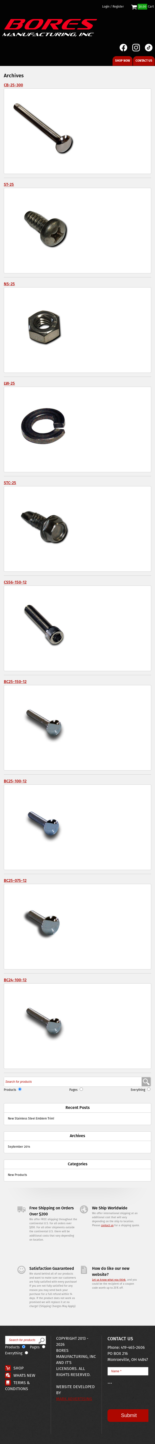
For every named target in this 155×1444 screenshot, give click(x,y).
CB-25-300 (13, 85)
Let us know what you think (109, 1280)
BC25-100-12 (15, 781)
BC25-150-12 (15, 682)
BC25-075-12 (15, 881)
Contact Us (144, 60)
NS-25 (9, 284)
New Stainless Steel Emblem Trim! (31, 1118)
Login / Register (113, 7)
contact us (107, 1225)
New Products (17, 1175)
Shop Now (122, 60)
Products (10, 1090)
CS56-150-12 (15, 582)
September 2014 (19, 1146)
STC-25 (10, 483)
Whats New (24, 1376)
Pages (73, 1090)
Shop (18, 1368)
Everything (138, 1090)
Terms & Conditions (17, 1386)
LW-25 (9, 383)
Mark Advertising (74, 1399)
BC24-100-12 (15, 980)
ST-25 (9, 185)
